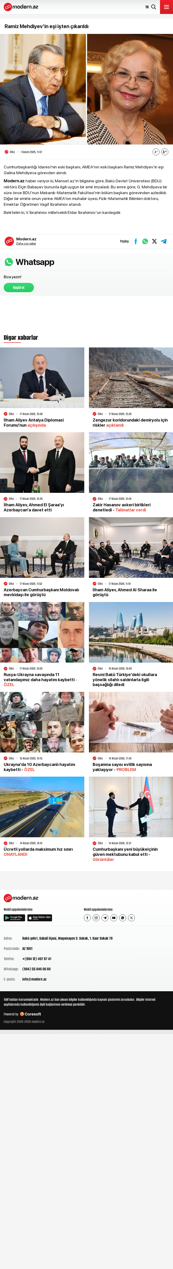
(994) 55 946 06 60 (36, 969)
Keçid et (19, 287)
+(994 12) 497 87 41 (36, 959)
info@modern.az (34, 979)
